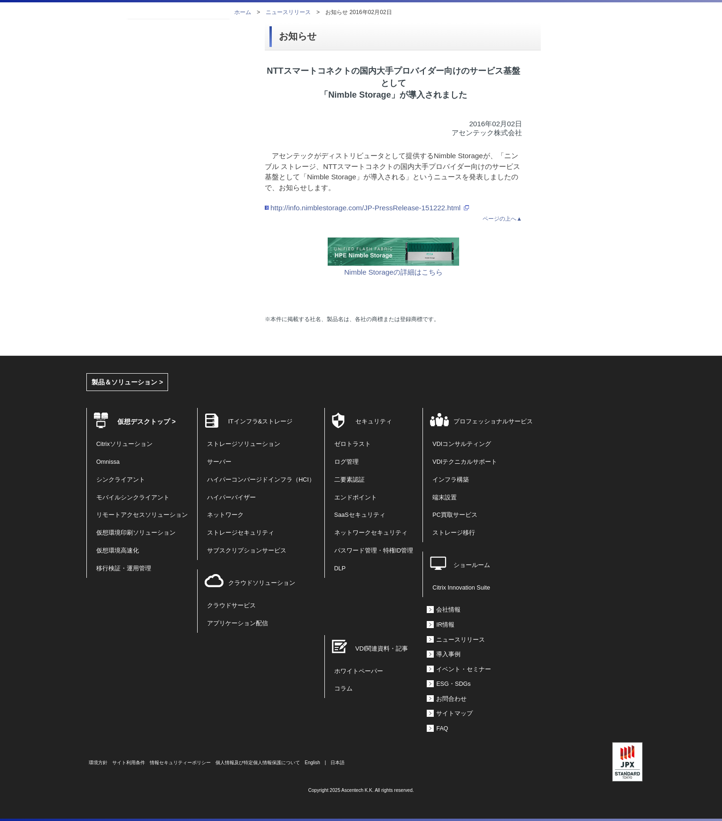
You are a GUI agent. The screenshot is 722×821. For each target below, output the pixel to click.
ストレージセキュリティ (240, 532)
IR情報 (445, 625)
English (312, 762)
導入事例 (448, 654)
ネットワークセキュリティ (370, 532)
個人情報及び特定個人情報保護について (257, 762)
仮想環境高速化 (117, 550)
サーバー (219, 462)
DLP (340, 568)
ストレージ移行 (453, 532)
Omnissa (108, 462)
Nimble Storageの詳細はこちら (393, 267)
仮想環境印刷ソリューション (136, 532)
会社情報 (448, 609)
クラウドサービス (231, 605)
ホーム (242, 12)
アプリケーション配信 (237, 623)
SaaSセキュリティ (359, 515)
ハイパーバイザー (231, 497)
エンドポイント (355, 497)
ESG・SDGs (453, 684)
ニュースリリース (288, 12)
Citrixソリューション (124, 444)
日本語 (337, 762)
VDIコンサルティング (461, 444)
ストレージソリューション (243, 444)
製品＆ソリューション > (127, 382)
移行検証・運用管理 (123, 568)
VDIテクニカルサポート (464, 462)
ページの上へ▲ (502, 218)
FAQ (442, 728)
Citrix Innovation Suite (461, 587)
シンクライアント (120, 479)
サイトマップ (454, 713)
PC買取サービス (454, 515)
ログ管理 (346, 462)
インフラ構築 (450, 479)
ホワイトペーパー (358, 671)
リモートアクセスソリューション (142, 515)
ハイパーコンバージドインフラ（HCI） (261, 479)
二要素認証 (349, 479)
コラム (343, 688)
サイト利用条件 (128, 762)
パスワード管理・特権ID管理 (374, 550)
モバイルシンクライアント (132, 497)
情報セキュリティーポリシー (180, 762)
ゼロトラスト (352, 444)
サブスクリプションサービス (246, 550)
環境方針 (98, 762)
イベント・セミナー (463, 669)
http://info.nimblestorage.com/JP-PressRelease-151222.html (365, 208)
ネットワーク (225, 515)
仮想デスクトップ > (146, 421)
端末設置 (444, 497)
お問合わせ (451, 699)
